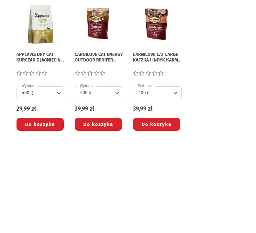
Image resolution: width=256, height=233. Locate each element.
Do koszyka (40, 124)
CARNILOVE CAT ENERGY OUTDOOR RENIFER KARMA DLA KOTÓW (99, 57)
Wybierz (29, 85)
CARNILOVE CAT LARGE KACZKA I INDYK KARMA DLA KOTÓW (157, 57)
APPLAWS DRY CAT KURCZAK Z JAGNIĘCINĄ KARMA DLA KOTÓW (40, 57)
